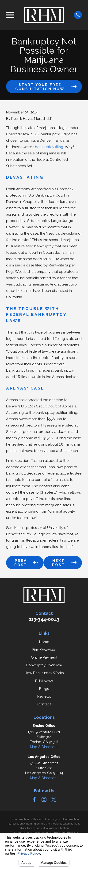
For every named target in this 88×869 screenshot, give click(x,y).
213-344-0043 (44, 619)
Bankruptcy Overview (44, 665)
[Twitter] (53, 799)
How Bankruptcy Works (44, 673)
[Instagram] (44, 799)
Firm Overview (44, 650)
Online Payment (44, 657)
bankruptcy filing (49, 147)
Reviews (44, 696)
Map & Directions (44, 747)
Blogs (44, 689)
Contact (44, 704)
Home (44, 642)
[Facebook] (34, 799)
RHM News (44, 681)
